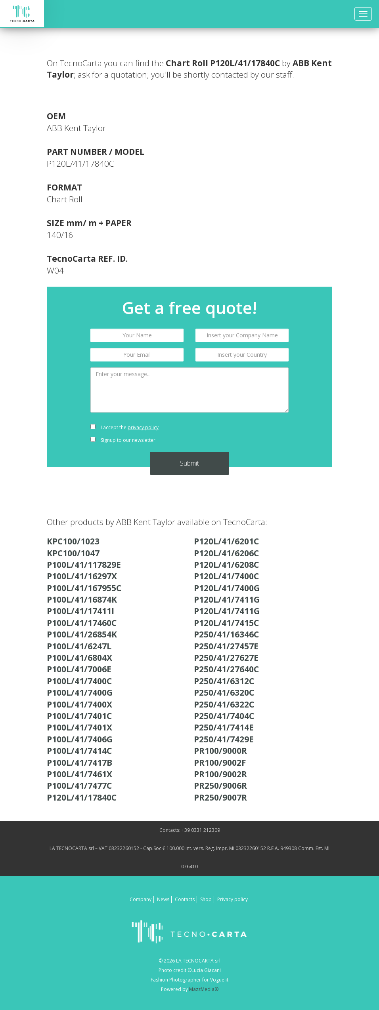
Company (140, 899)
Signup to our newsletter (122, 440)
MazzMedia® (203, 989)
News (163, 899)
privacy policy (143, 427)
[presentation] (242, 433)
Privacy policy (232, 899)
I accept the (124, 427)
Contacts (185, 899)
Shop (206, 899)
